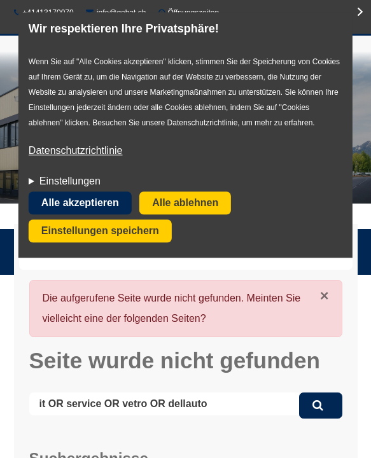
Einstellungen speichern (100, 231)
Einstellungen (70, 181)
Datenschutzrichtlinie (76, 151)
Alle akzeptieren (80, 203)
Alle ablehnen (185, 203)
